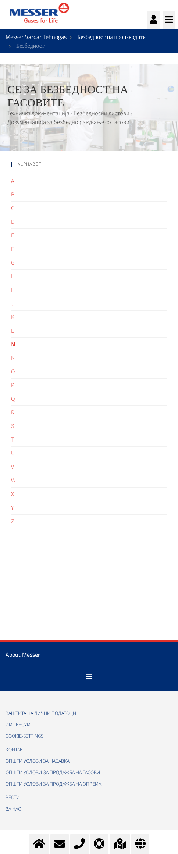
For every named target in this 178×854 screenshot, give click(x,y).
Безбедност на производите (111, 36)
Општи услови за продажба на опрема (53, 784)
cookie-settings (24, 736)
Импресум (18, 725)
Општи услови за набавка (38, 761)
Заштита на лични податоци (41, 713)
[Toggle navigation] (89, 676)
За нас (13, 809)
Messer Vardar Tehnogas (36, 36)
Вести (13, 797)
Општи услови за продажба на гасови (53, 772)
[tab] (89, 164)
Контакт (15, 750)
